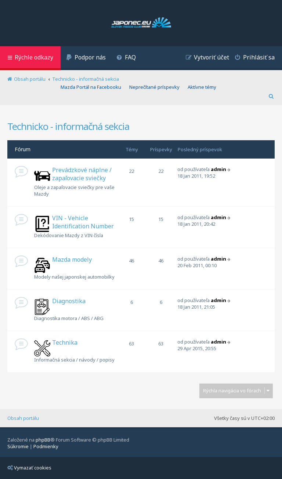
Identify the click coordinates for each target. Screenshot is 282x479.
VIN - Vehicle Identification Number (83, 222)
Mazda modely (72, 259)
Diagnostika (69, 301)
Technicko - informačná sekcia (68, 126)
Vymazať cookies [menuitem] (29, 467)
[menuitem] (86, 58)
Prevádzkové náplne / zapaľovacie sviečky (82, 174)
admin (218, 169)
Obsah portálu (23, 418)
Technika (64, 342)
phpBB (43, 439)
